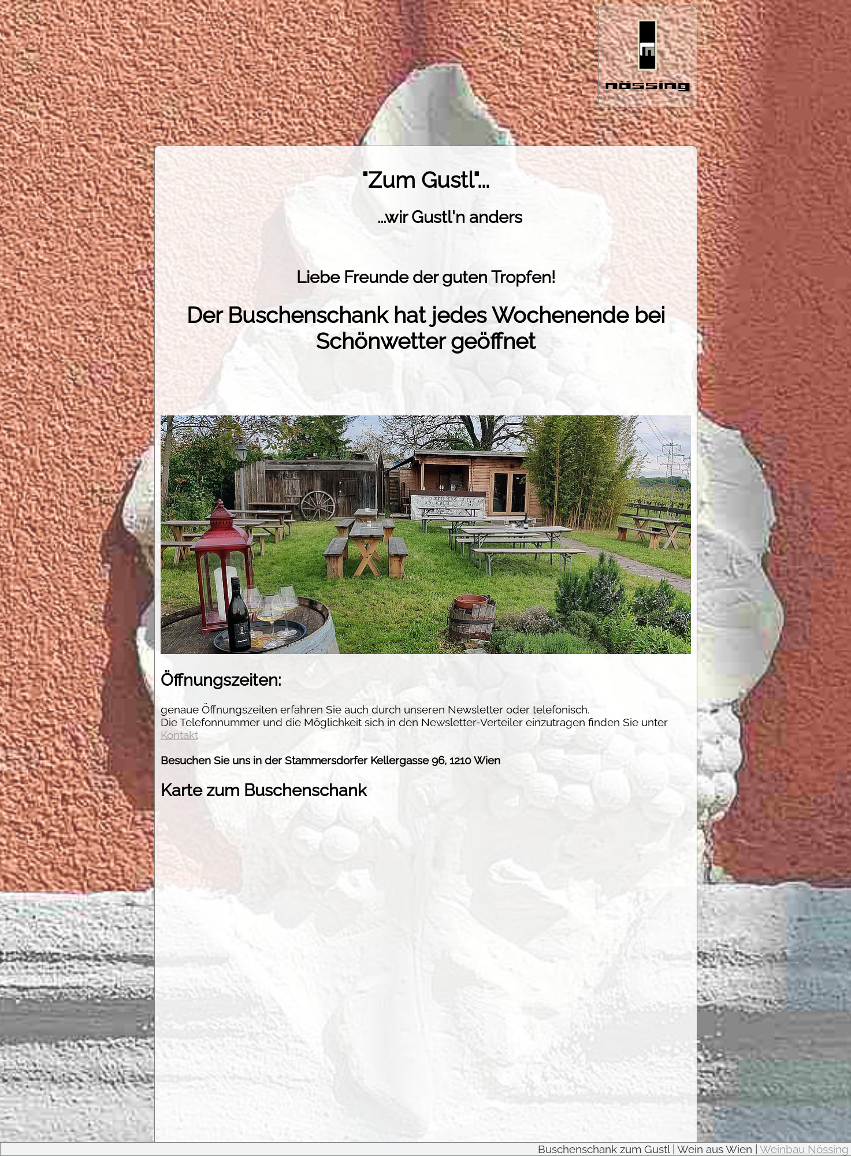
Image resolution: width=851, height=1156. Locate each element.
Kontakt (179, 734)
